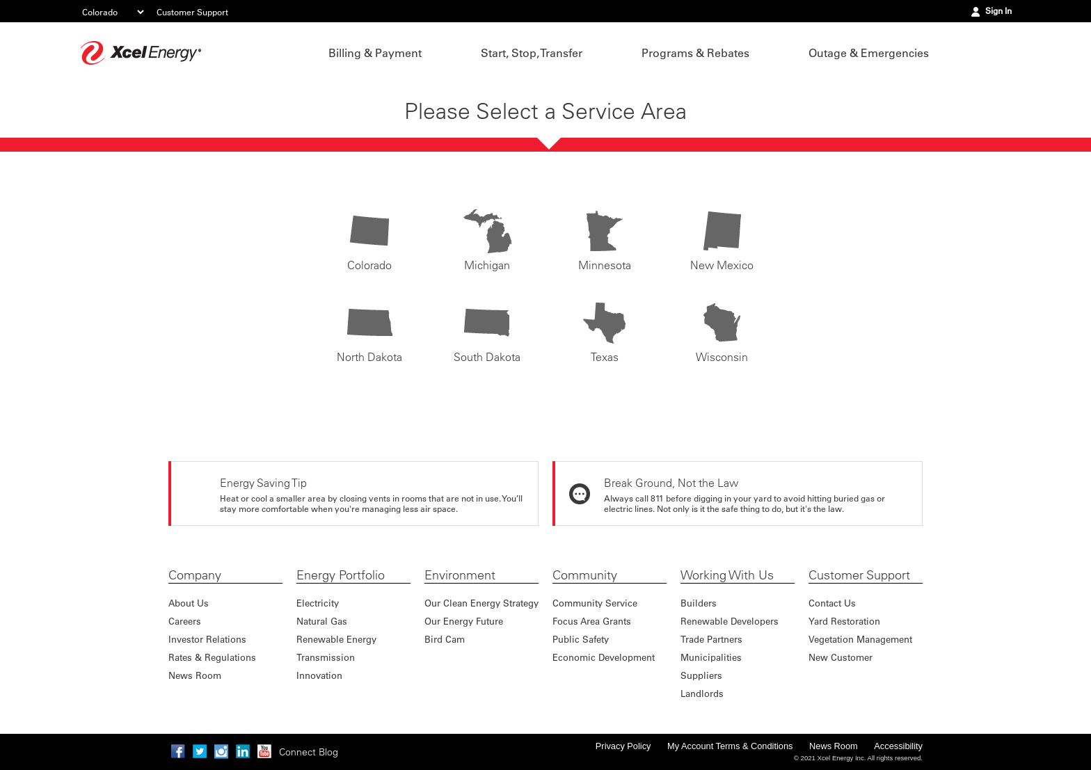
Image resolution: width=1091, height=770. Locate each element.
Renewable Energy (336, 639)
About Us (188, 603)
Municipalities (711, 657)
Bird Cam (444, 639)
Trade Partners (711, 639)
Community (584, 575)
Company (194, 575)
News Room (194, 675)
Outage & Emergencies (869, 53)
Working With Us (727, 575)
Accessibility (898, 746)
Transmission (325, 657)
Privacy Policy (623, 746)
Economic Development (603, 657)
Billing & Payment (375, 53)
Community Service (594, 603)
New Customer (841, 657)
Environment (459, 575)
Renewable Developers (729, 621)
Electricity (317, 603)
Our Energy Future (463, 621)
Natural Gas (321, 621)
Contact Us (832, 603)
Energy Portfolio (340, 575)
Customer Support (192, 11)
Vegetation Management (860, 639)
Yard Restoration (844, 621)
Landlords (702, 693)
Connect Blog (308, 752)
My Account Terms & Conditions (730, 746)
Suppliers (701, 675)
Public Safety (580, 639)
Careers (184, 621)
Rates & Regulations (212, 657)
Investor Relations (207, 639)
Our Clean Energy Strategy (481, 603)
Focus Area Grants (591, 621)
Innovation (319, 675)
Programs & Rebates (695, 53)
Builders (698, 603)
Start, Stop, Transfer (531, 53)
